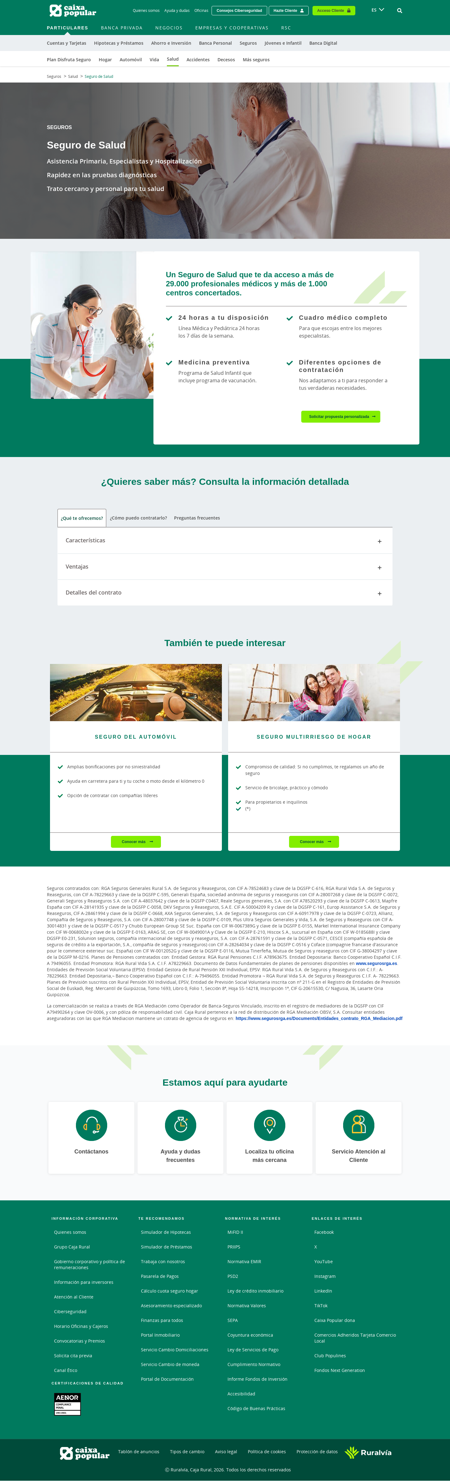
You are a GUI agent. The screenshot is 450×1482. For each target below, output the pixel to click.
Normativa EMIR (244, 1263)
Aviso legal (226, 1452)
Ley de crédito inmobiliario (255, 1292)
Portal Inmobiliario (160, 1336)
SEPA (233, 1321)
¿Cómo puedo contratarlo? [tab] (138, 519)
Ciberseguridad (70, 1313)
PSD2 (233, 1277)
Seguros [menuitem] (248, 43)
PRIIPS (234, 1248)
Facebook (324, 1233)
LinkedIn (323, 1292)
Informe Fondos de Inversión (258, 1380)
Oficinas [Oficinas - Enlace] (201, 10)
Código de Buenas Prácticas (256, 1410)
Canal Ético (65, 1371)
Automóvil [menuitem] (131, 60)
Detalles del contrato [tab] (225, 595)
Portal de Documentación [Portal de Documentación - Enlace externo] (167, 1380)
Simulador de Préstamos (166, 1248)
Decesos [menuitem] (226, 60)
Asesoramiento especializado (171, 1307)
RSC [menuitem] (286, 28)
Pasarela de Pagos (160, 1277)
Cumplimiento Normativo (254, 1366)
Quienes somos (70, 1233)
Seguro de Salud (99, 76)
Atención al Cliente (73, 1298)
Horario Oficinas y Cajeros (81, 1327)
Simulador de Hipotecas (166, 1233)
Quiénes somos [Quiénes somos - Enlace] (146, 10)
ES (374, 10)
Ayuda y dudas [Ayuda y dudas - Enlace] (177, 10)
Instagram (325, 1277)
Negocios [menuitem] (169, 28)
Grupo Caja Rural (72, 1248)
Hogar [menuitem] (105, 60)
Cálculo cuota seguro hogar (169, 1292)
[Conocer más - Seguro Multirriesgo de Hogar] (314, 693)
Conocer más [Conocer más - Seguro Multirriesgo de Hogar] (312, 843)
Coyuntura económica (250, 1336)
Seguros (54, 76)
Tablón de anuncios (138, 1452)
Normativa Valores (247, 1307)
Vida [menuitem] (154, 60)
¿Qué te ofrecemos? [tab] (82, 519)
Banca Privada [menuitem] (122, 28)
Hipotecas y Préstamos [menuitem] (118, 43)
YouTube (323, 1263)
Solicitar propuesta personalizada (339, 416)
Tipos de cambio (187, 1452)
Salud (73, 76)
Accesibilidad (241, 1395)
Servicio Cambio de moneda (170, 1366)
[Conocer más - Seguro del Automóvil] (136, 693)
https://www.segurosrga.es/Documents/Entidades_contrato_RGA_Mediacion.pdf (319, 1019)
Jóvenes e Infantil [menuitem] (283, 43)
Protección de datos (317, 1452)
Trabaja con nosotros (163, 1263)
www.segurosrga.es (376, 964)
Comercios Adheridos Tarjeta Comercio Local (355, 1339)
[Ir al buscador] (399, 10)
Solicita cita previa (73, 1357)
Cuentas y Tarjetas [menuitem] (66, 43)
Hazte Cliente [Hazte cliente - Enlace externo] (285, 10)
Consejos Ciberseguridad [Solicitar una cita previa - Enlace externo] (239, 10)
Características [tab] (225, 543)
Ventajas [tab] (225, 569)
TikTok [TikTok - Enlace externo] (321, 1307)
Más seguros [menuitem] (256, 60)
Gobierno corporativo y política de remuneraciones (89, 1266)
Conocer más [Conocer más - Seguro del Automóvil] (134, 843)
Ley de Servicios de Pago (253, 1351)
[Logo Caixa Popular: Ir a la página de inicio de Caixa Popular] (73, 10)
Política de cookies (267, 1452)
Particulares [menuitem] (67, 28)
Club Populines (330, 1357)
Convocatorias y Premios (79, 1342)
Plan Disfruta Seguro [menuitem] (69, 60)
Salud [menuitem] (173, 59)
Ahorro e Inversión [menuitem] (171, 43)
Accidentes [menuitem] (198, 60)
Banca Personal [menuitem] (215, 43)
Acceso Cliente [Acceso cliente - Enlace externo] (330, 10)
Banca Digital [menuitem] (323, 43)
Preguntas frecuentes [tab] (196, 519)
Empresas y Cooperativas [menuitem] (232, 28)
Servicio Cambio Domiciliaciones (174, 1351)
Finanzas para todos (162, 1321)
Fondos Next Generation (339, 1371)
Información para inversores (83, 1283)
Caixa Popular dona (334, 1321)
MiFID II (235, 1233)
